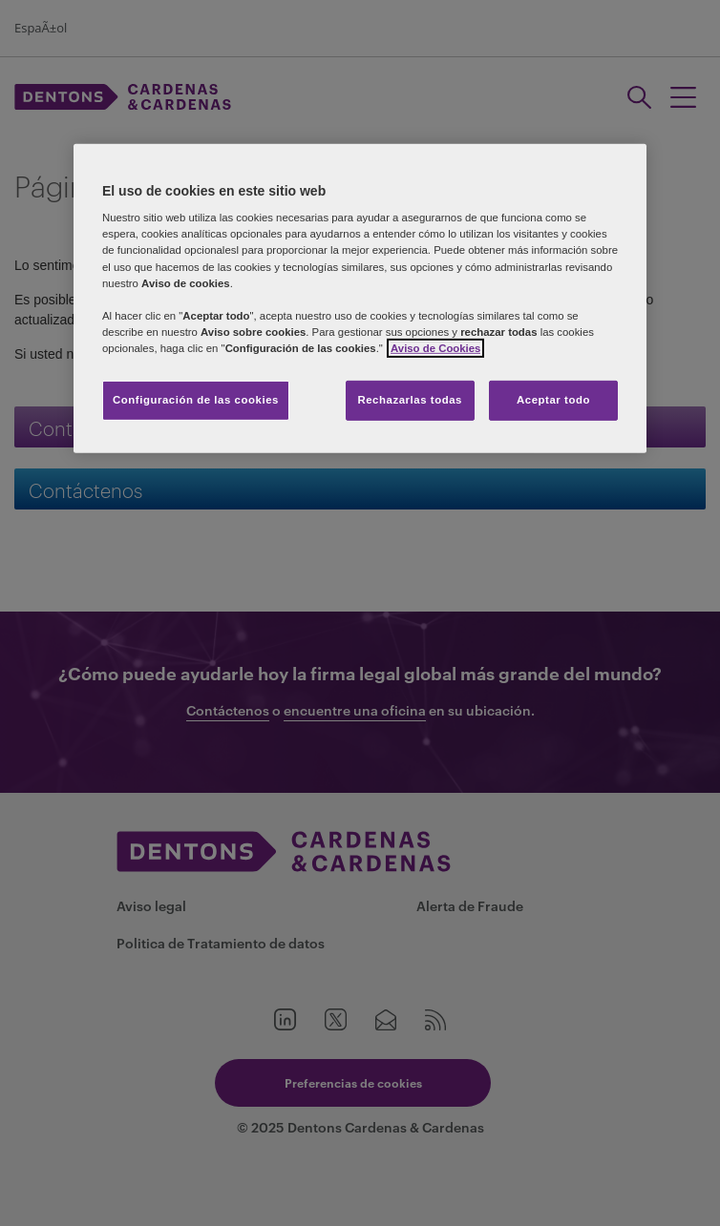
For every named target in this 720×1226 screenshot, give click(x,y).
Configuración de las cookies (196, 399)
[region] (360, 298)
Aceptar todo (553, 399)
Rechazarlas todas (409, 399)
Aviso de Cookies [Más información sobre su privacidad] (435, 348)
